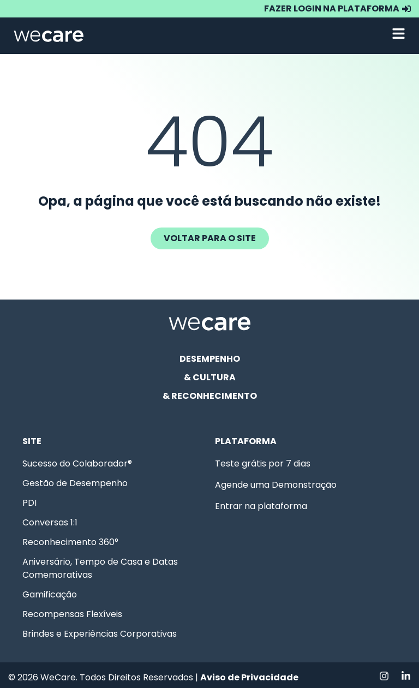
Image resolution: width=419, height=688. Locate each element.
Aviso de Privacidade (249, 677)
